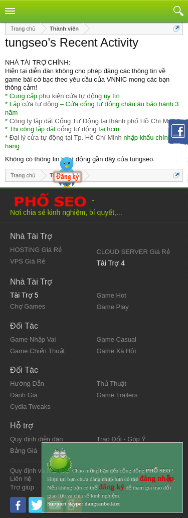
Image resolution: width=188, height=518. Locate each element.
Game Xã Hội (116, 351)
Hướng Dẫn (27, 383)
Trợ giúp (22, 487)
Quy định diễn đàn (36, 439)
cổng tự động (77, 129)
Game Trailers (117, 395)
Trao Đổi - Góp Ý (121, 439)
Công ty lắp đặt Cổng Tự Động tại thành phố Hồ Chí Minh (93, 121)
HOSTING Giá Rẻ (36, 249)
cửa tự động (40, 104)
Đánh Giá (24, 395)
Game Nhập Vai (33, 339)
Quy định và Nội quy (39, 470)
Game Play (113, 307)
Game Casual (116, 339)
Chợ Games (27, 306)
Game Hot (111, 295)
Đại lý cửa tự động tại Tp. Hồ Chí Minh (66, 137)
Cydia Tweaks (30, 406)
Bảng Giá (23, 450)
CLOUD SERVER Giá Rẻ (133, 251)
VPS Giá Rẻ (27, 261)
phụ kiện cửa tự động (70, 96)
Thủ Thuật (112, 383)
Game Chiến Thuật (37, 351)
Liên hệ (20, 478)
